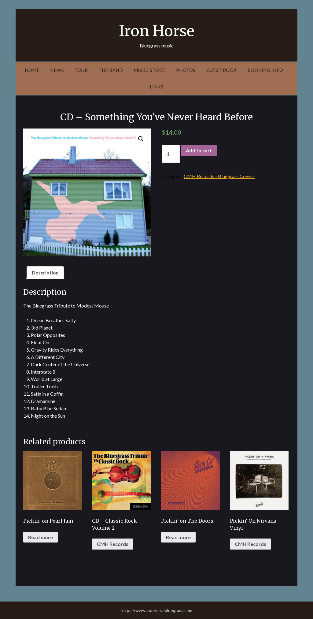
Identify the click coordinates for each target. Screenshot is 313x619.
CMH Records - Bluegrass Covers (219, 176)
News (57, 70)
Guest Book (221, 70)
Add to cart (199, 150)
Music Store (149, 70)
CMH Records (112, 544)
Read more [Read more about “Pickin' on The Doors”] (178, 537)
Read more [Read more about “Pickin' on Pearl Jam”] (40, 537)
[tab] (45, 272)
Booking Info (265, 70)
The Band (110, 70)
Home (32, 70)
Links (157, 86)
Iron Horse (156, 31)
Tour (81, 70)
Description (45, 272)
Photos (186, 70)
